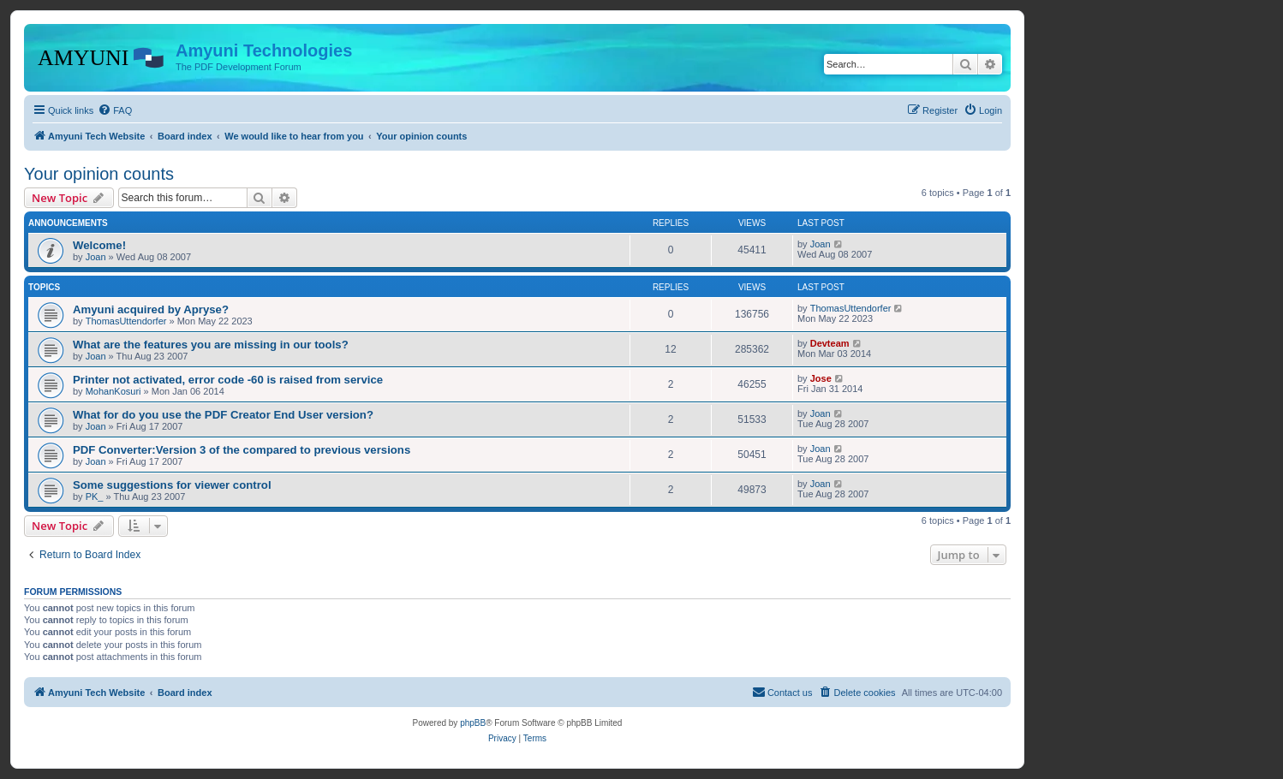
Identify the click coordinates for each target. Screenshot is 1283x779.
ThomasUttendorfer (126, 321)
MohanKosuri (113, 391)
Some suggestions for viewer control (172, 485)
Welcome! (99, 245)
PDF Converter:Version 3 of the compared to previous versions (241, 449)
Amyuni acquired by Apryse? (151, 309)
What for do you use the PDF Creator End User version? (223, 414)
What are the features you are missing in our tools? (211, 344)
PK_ (95, 496)
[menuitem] (115, 110)
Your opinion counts (99, 173)
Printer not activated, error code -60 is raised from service (228, 379)
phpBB (473, 723)
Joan (96, 257)
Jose (821, 378)
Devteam (830, 343)
